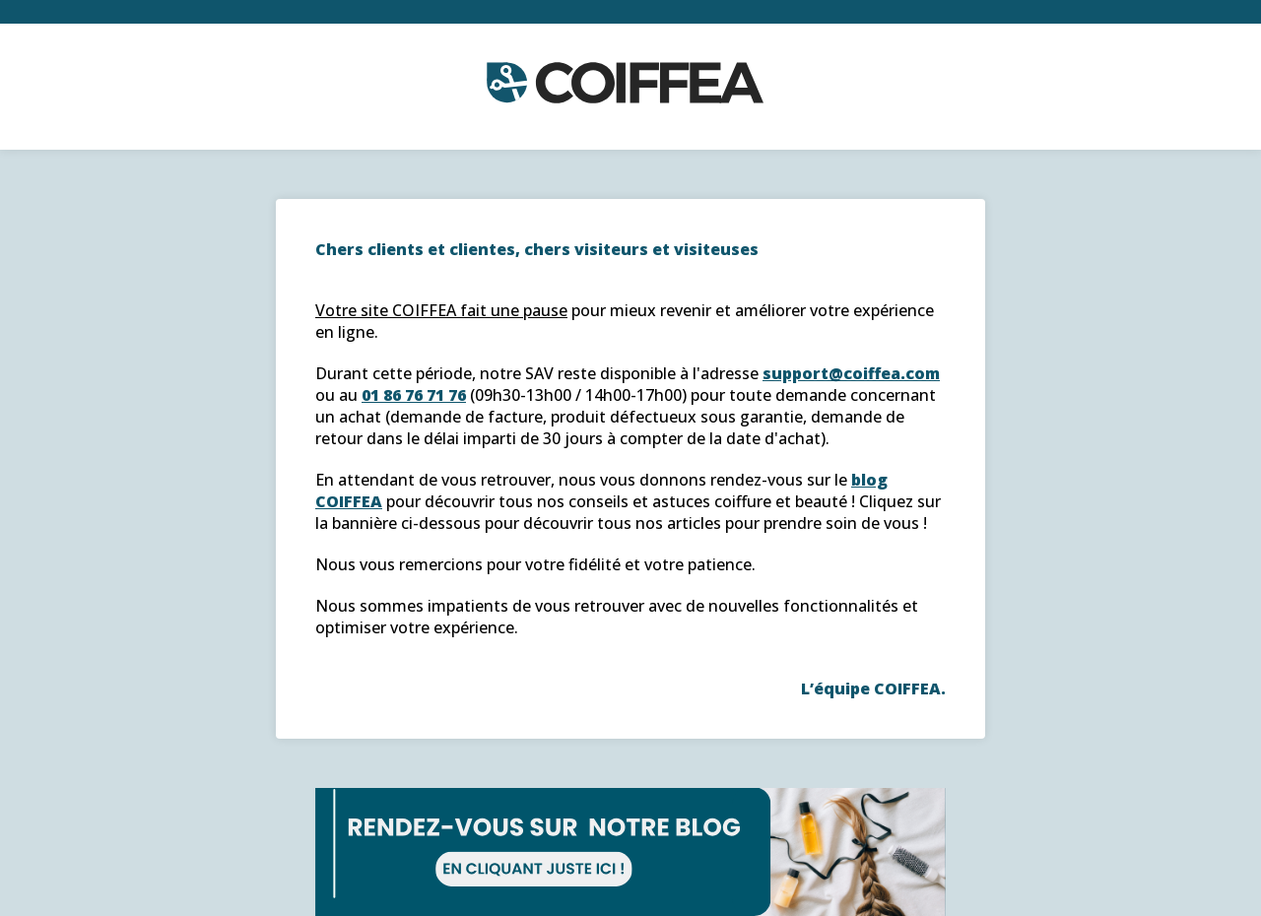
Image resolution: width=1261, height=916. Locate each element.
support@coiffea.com (851, 373)
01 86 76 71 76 (414, 395)
